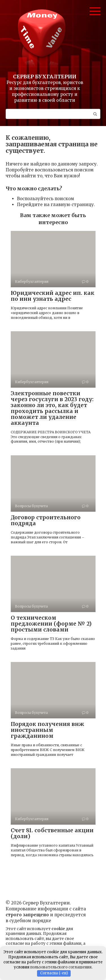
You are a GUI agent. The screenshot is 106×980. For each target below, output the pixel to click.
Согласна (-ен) (54, 973)
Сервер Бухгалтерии (44, 76)
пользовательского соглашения (61, 967)
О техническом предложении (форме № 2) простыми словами (51, 623)
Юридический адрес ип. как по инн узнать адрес (52, 296)
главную (60, 204)
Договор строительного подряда (46, 520)
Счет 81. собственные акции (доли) (52, 833)
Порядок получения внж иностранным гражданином (47, 730)
